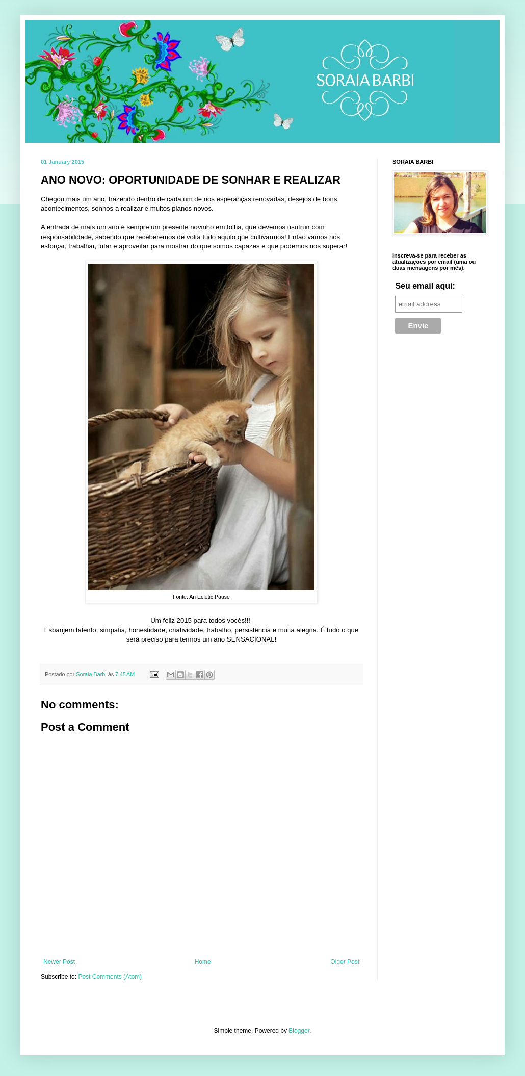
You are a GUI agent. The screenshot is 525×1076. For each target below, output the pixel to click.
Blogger (298, 1030)
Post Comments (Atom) (110, 976)
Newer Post (59, 961)
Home (203, 961)
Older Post (344, 961)
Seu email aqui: (425, 285)
